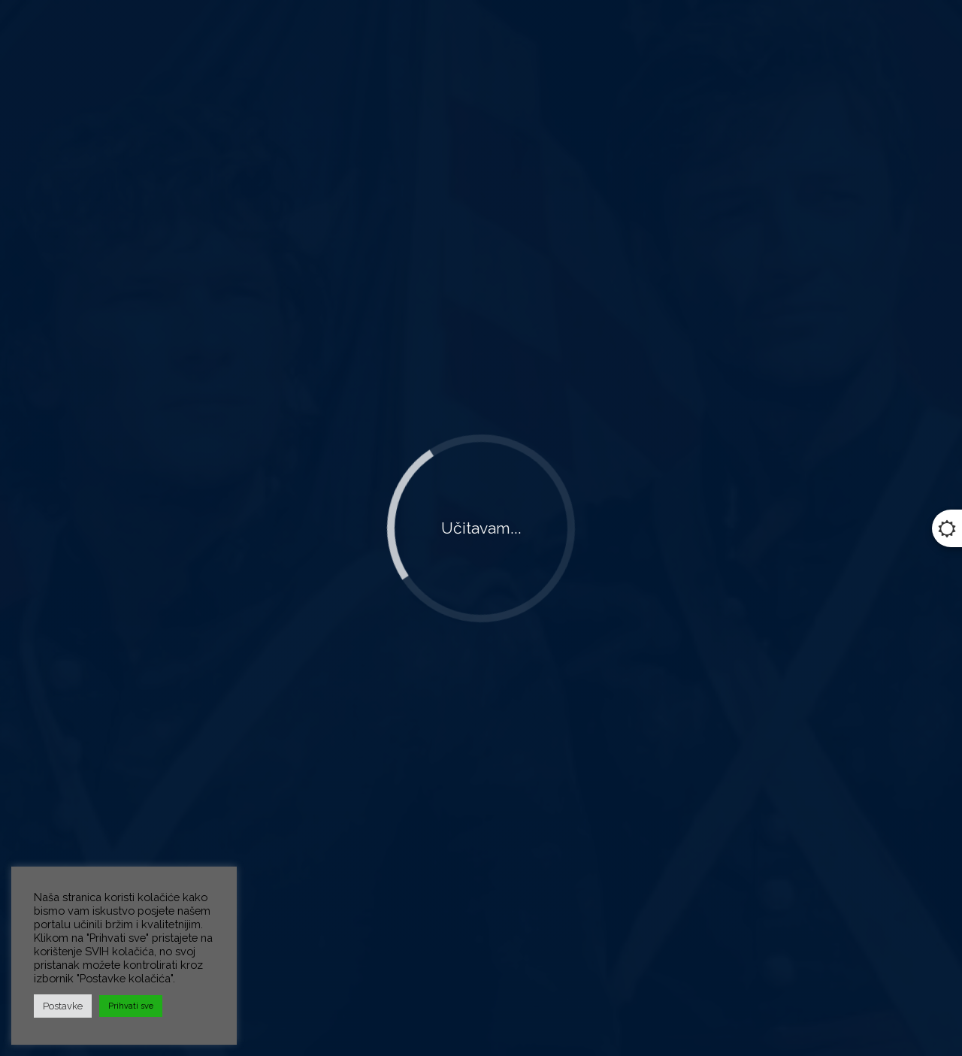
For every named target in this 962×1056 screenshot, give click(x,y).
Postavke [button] (63, 1006)
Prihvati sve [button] (130, 1006)
